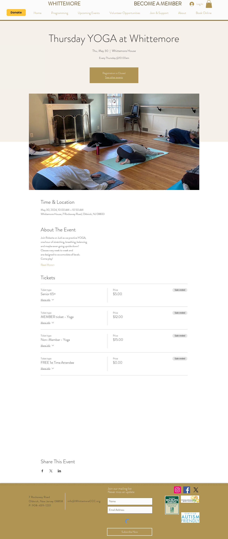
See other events (114, 77)
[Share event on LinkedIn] (59, 471)
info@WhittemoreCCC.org (84, 501)
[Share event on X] (51, 471)
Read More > (47, 265)
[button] (209, 4)
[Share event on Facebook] (42, 471)
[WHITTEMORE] (64, 4)
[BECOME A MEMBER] (158, 4)
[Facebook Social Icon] (186, 489)
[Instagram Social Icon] (177, 489)
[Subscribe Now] (129, 532)
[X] (195, 489)
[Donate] (16, 12)
